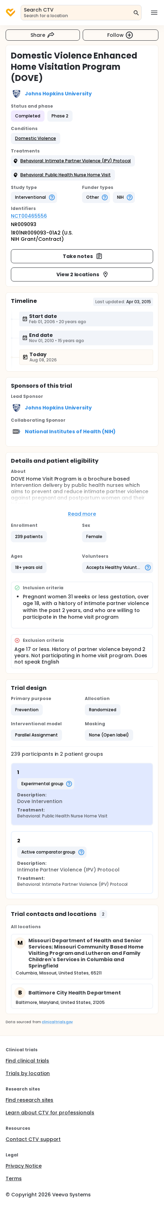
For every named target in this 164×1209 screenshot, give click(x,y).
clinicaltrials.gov (57, 1022)
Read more (82, 514)
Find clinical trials (27, 1060)
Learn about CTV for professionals (50, 1112)
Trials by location (28, 1073)
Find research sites (29, 1099)
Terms (14, 1178)
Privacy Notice (24, 1165)
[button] (35, 138)
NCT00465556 (29, 216)
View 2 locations (82, 274)
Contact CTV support (33, 1139)
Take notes (83, 256)
